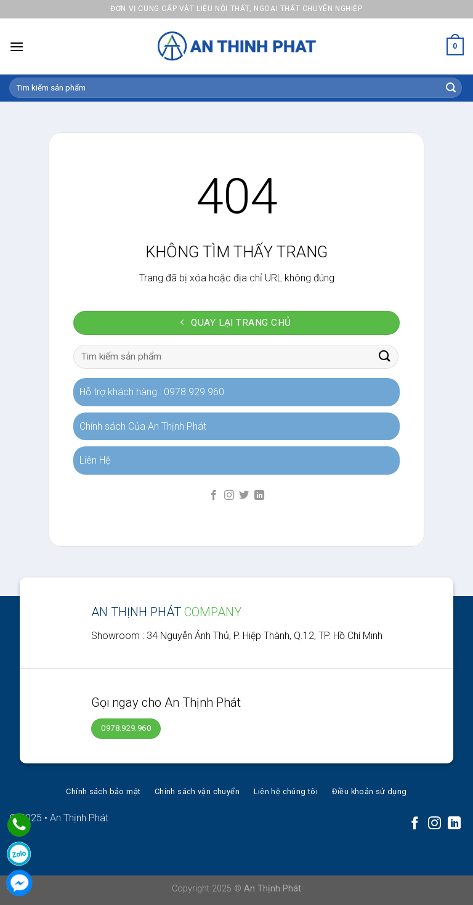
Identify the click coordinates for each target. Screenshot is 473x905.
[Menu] (16, 46)
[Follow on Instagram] (229, 495)
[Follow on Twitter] (244, 495)
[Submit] (450, 88)
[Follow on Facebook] (214, 495)
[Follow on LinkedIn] (259, 495)
